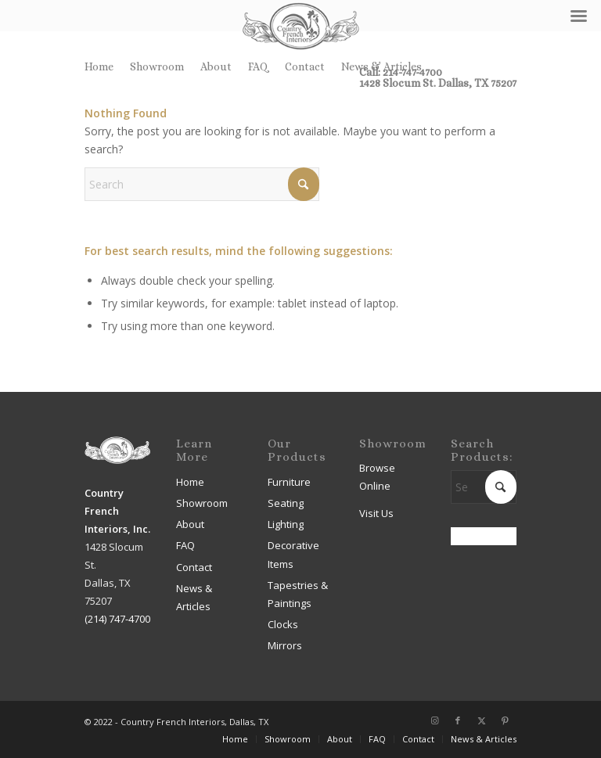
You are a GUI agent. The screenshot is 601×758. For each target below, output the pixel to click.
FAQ (258, 66)
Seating (286, 503)
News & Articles (381, 66)
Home (99, 66)
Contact (305, 66)
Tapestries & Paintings (298, 594)
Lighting (286, 524)
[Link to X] (481, 720)
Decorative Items (293, 554)
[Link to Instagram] (434, 720)
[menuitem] (103, 66)
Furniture (289, 482)
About (216, 66)
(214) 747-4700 (117, 619)
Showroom (157, 66)
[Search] (202, 184)
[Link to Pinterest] (504, 720)
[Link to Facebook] (458, 720)
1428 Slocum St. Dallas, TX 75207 (437, 83)
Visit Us (376, 513)
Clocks (283, 624)
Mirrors (285, 645)
